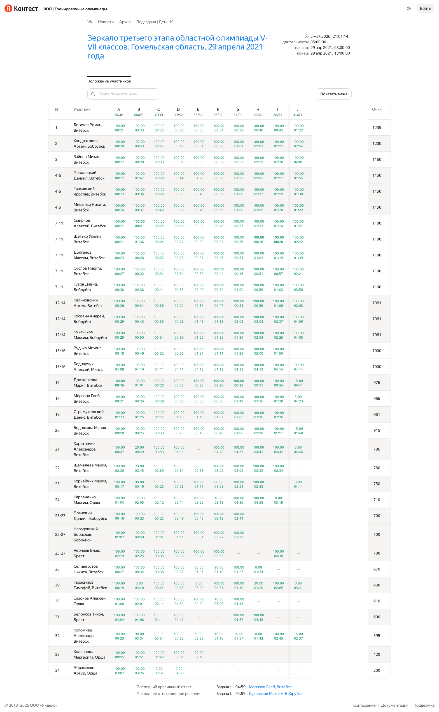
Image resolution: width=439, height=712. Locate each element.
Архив (125, 22)
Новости (106, 22)
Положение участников (109, 81)
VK (89, 22)
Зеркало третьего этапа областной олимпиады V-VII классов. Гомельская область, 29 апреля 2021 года (177, 46)
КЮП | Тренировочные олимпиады (75, 9)
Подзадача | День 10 (155, 22)
